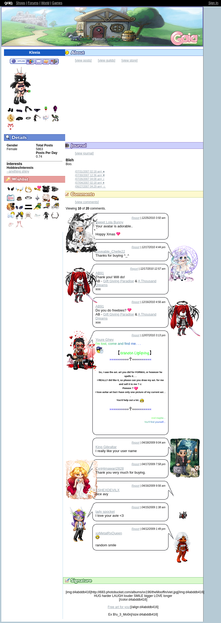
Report (136, 217)
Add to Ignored (54, 61)
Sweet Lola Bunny (109, 222)
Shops (20, 3)
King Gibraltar (105, 447)
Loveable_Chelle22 (110, 251)
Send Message (38, 61)
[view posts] (83, 60)
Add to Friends (30, 61)
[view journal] (84, 153)
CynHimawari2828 (109, 468)
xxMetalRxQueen (108, 533)
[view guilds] (106, 60)
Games (57, 3)
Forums (33, 3)
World (45, 3)
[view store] (130, 60)
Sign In (213, 3)
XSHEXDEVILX (107, 490)
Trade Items (46, 61)
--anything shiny (18, 171)
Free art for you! (119, 607)
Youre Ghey (104, 340)
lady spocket (105, 512)
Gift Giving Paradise (118, 281)
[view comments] (87, 202)
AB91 (99, 273)
